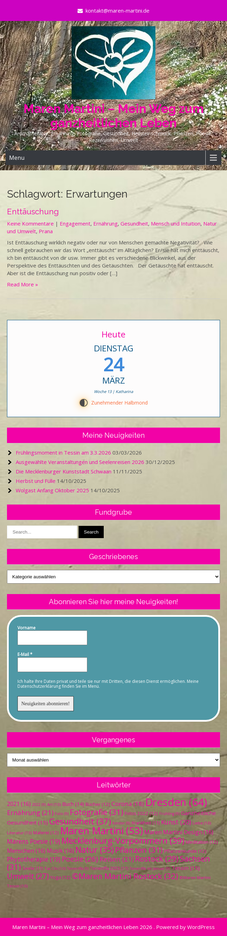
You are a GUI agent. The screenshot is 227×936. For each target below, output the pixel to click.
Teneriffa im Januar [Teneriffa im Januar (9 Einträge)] (150, 868)
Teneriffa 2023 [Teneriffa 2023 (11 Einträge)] (109, 868)
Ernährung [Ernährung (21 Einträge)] (30, 812)
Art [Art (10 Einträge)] (54, 804)
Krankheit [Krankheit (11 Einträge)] (146, 823)
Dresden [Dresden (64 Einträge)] (176, 802)
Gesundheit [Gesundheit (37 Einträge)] (80, 821)
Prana (46, 231)
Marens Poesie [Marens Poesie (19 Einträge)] (33, 841)
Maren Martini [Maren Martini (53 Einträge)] (101, 830)
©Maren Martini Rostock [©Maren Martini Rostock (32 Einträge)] (125, 876)
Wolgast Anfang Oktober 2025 (52, 490)
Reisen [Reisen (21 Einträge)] (117, 859)
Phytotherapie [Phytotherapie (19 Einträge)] (33, 859)
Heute (113, 334)
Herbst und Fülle (36, 480)
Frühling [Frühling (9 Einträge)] (169, 813)
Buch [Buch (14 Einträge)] (73, 803)
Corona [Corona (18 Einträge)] (127, 804)
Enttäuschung (33, 211)
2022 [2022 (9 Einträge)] (39, 804)
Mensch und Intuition (175, 223)
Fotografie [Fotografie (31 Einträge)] (96, 812)
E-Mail (24, 654)
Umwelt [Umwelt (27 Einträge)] (28, 876)
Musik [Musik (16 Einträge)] (60, 851)
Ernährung (105, 223)
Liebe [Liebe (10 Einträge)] (201, 823)
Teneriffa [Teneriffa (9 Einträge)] (78, 868)
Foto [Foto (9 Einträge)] (61, 813)
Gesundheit (134, 223)
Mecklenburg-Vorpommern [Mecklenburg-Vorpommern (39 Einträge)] (122, 840)
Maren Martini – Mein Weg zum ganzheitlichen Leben (113, 115)
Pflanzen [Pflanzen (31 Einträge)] (139, 849)
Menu (16, 158)
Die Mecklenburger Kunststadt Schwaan (63, 471)
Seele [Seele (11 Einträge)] (32, 868)
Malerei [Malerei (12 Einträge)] (46, 832)
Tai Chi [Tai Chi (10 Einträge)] (55, 868)
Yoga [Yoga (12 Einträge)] (60, 877)
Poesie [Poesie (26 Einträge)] (80, 859)
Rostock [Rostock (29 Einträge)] (156, 858)
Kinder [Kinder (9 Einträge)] (121, 823)
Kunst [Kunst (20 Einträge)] (176, 822)
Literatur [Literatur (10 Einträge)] (19, 832)
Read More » (22, 284)
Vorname (26, 628)
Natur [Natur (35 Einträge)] (94, 849)
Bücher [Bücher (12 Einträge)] (98, 804)
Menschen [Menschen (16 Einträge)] (26, 851)
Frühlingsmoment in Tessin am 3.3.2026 (63, 452)
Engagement (75, 223)
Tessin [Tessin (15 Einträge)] (185, 867)
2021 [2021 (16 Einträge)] (19, 804)
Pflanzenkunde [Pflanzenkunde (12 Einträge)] (185, 851)
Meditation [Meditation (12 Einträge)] (202, 842)
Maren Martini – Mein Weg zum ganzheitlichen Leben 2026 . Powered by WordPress (113, 926)
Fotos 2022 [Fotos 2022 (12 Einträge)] (141, 813)
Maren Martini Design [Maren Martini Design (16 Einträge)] (178, 832)
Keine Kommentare (30, 223)
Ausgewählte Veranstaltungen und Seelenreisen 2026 (80, 461)
